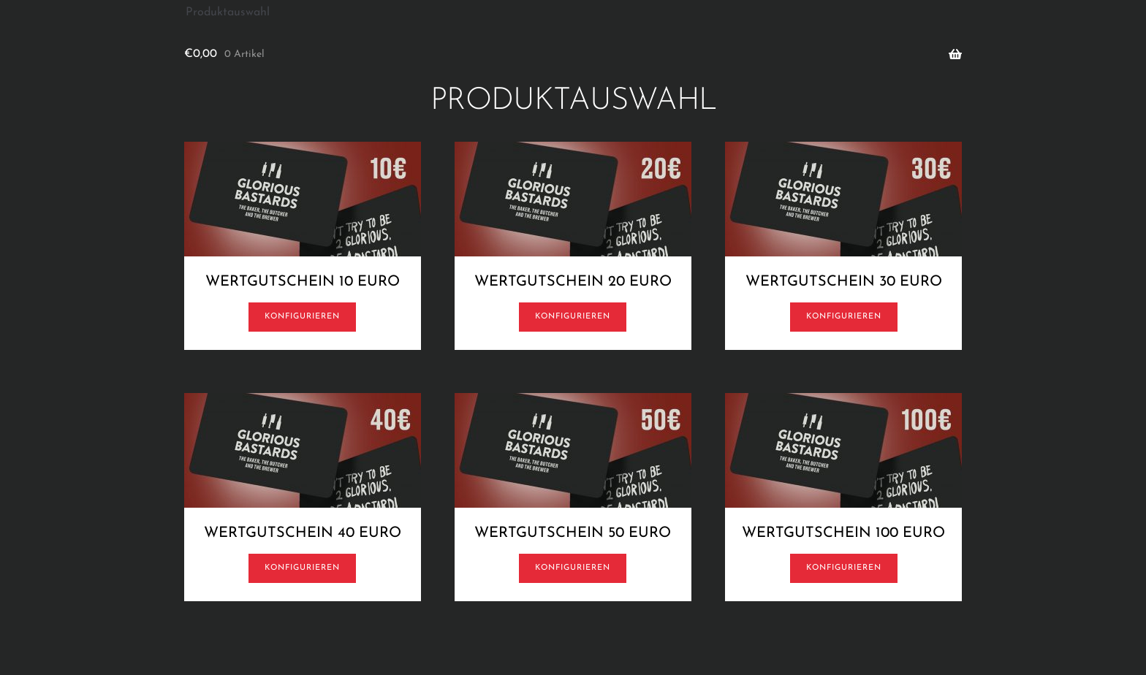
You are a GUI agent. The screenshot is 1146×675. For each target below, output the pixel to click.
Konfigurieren (302, 317)
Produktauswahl (228, 12)
